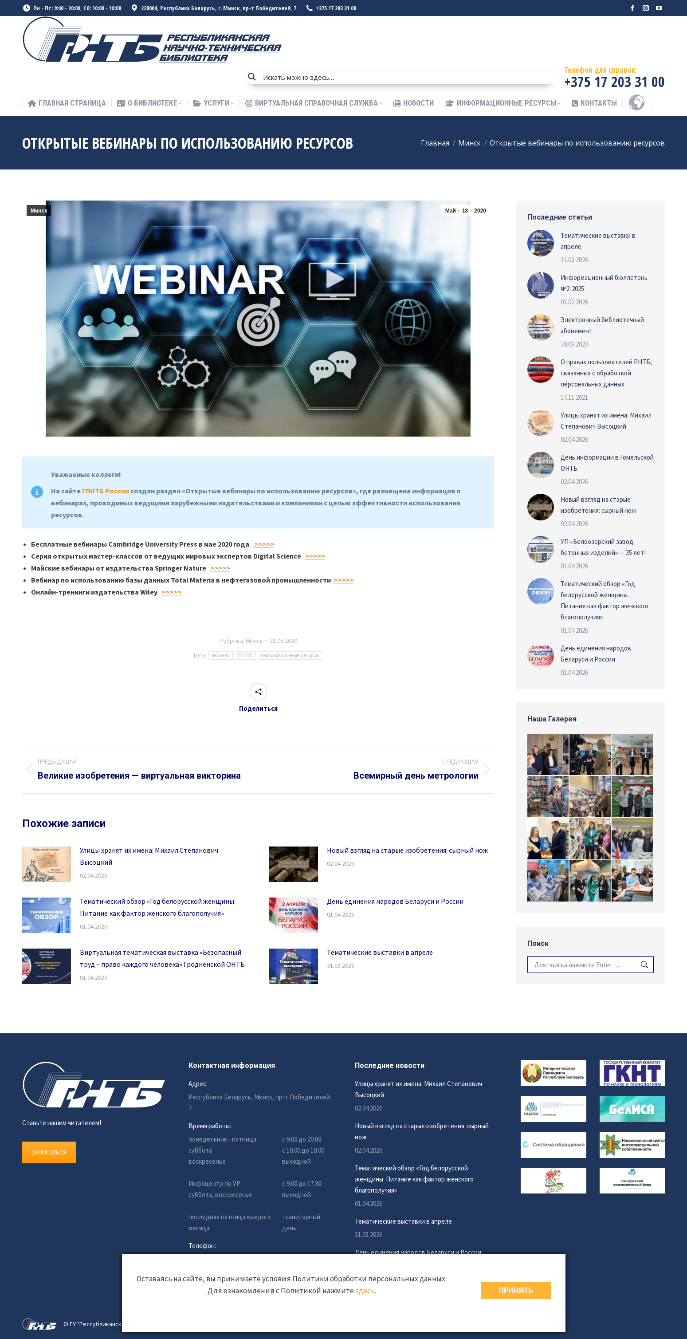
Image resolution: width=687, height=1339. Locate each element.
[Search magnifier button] (252, 77)
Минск (39, 211)
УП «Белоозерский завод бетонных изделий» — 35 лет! (603, 547)
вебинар (221, 655)
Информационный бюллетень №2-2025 (604, 283)
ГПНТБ (245, 655)
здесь (365, 1291)
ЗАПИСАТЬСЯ (49, 1152)
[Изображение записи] (46, 864)
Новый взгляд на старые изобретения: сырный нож (407, 850)
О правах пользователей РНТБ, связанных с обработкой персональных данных (606, 373)
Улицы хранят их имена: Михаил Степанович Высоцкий (149, 856)
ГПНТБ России (105, 490)
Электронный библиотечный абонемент (602, 325)
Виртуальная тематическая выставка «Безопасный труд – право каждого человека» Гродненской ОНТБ (162, 958)
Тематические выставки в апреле (380, 952)
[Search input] (406, 76)
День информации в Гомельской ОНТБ (607, 463)
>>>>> (264, 544)
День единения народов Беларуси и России (395, 901)
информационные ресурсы (290, 655)
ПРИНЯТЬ (516, 1290)
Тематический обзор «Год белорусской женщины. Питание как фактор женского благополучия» (158, 907)
